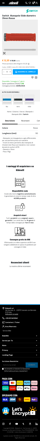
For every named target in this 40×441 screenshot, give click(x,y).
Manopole (29, 112)
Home (9, 112)
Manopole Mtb (17, 114)
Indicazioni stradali (11, 314)
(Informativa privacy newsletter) (15, 371)
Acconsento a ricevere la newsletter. (17, 370)
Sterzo (22, 112)
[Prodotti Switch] (32, 11)
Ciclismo (15, 112)
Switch (25, 114)
